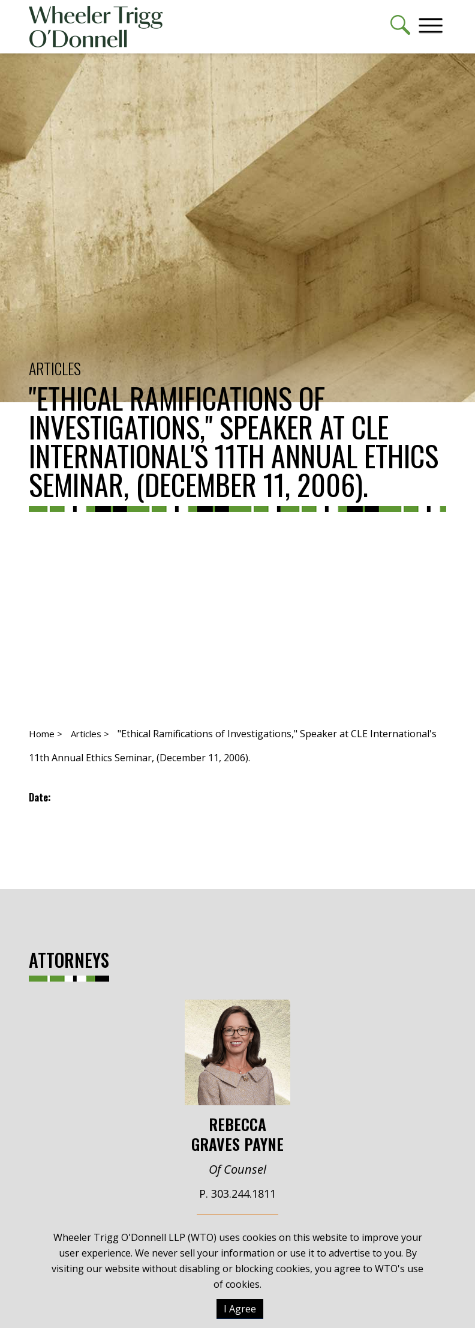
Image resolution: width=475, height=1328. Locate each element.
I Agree (240, 1308)
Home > (45, 734)
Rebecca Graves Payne (237, 1077)
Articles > (90, 734)
